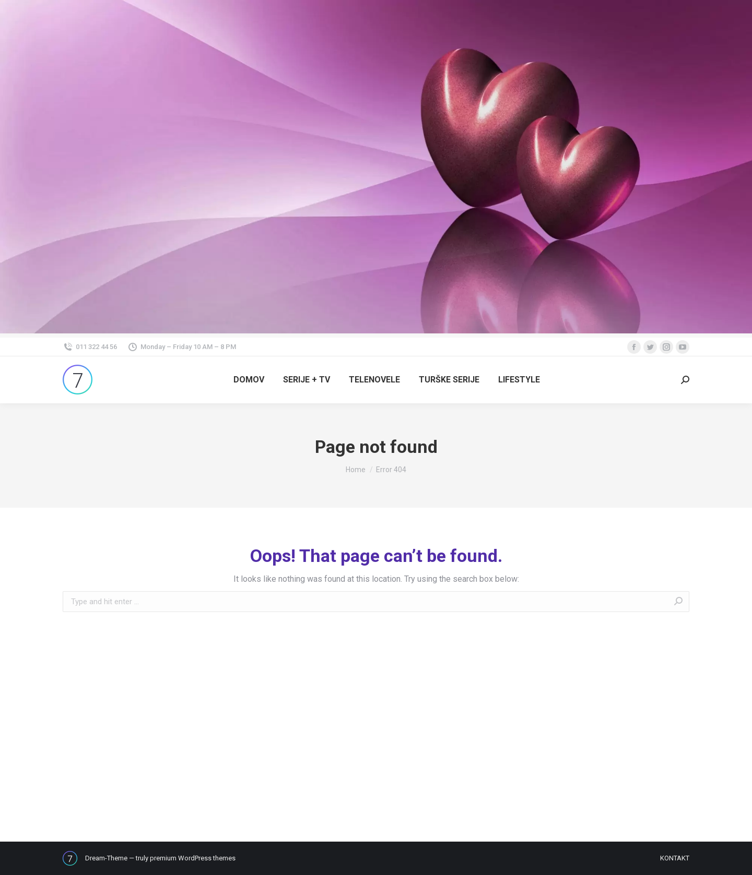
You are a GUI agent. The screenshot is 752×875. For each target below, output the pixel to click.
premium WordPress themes (193, 858)
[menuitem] (248, 380)
